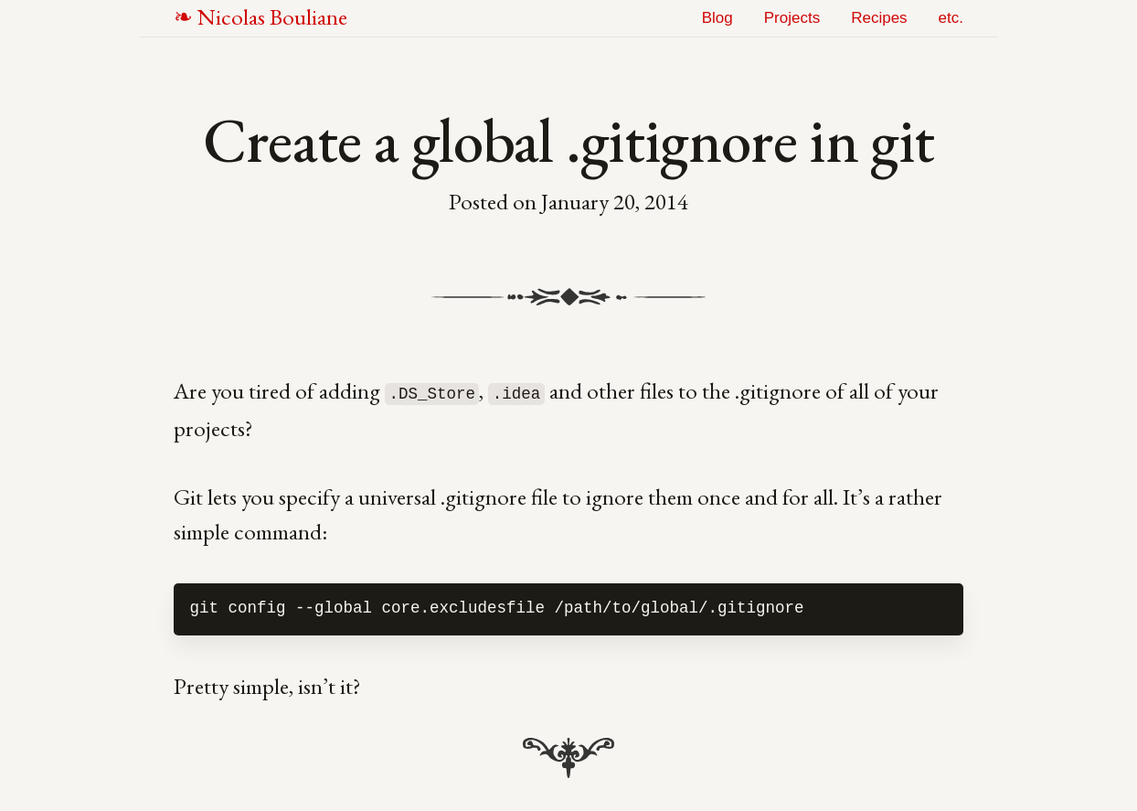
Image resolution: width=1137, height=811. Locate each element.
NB (272, 16)
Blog (717, 18)
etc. (951, 18)
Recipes (879, 18)
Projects (792, 18)
